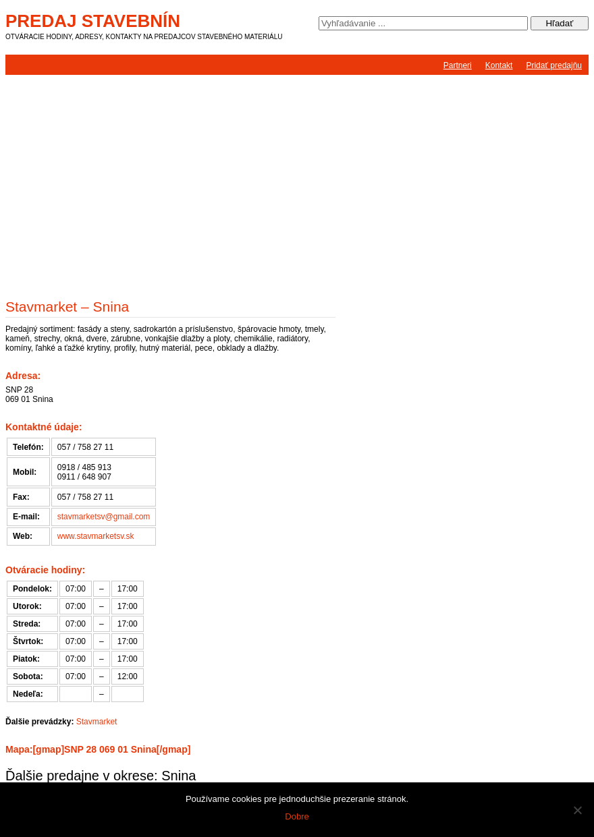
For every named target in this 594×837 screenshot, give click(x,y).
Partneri (457, 65)
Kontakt (499, 65)
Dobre (296, 816)
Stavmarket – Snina (67, 306)
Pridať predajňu (554, 65)
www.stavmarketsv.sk (95, 536)
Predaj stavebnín (92, 21)
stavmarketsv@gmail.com (104, 516)
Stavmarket (96, 721)
